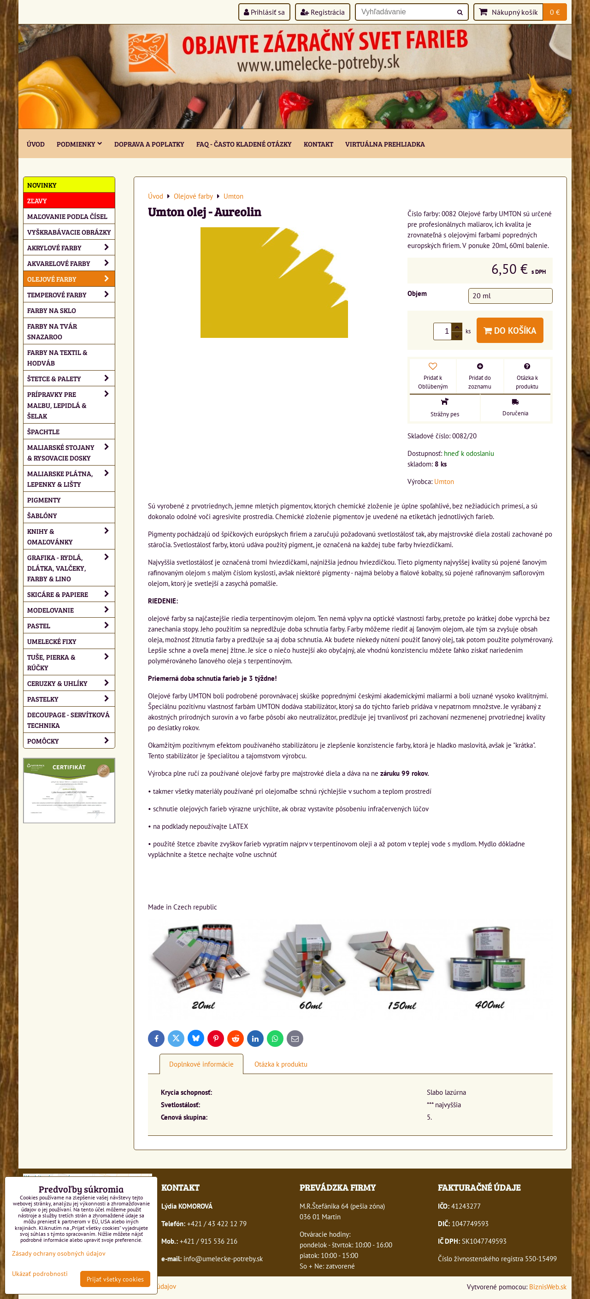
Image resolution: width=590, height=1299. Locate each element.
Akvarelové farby (71, 263)
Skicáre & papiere (71, 594)
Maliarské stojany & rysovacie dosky (71, 452)
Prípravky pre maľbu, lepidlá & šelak (71, 404)
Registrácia (323, 12)
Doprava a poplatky (149, 143)
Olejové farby (71, 278)
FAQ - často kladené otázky (244, 143)
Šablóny (42, 515)
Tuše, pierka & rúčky (71, 662)
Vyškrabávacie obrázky (69, 231)
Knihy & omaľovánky (71, 536)
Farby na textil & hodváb (57, 357)
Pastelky (71, 698)
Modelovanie (71, 609)
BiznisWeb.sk (547, 1286)
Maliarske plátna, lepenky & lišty (71, 478)
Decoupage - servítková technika (68, 719)
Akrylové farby (71, 247)
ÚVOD (36, 143)
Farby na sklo (51, 310)
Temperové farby (71, 294)
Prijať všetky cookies (115, 1279)
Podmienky (79, 143)
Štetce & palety (71, 378)
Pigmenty (44, 499)
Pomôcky (71, 740)
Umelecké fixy (52, 641)
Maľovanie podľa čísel (67, 216)
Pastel (71, 625)
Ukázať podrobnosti (40, 1273)
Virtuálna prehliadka (385, 143)
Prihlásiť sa (264, 12)
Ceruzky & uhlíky (71, 683)
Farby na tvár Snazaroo (52, 331)
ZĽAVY (37, 200)
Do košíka (510, 330)
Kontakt (318, 143)
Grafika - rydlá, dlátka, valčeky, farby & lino (71, 567)
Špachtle (43, 431)
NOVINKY (42, 184)
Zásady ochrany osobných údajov (59, 1253)
